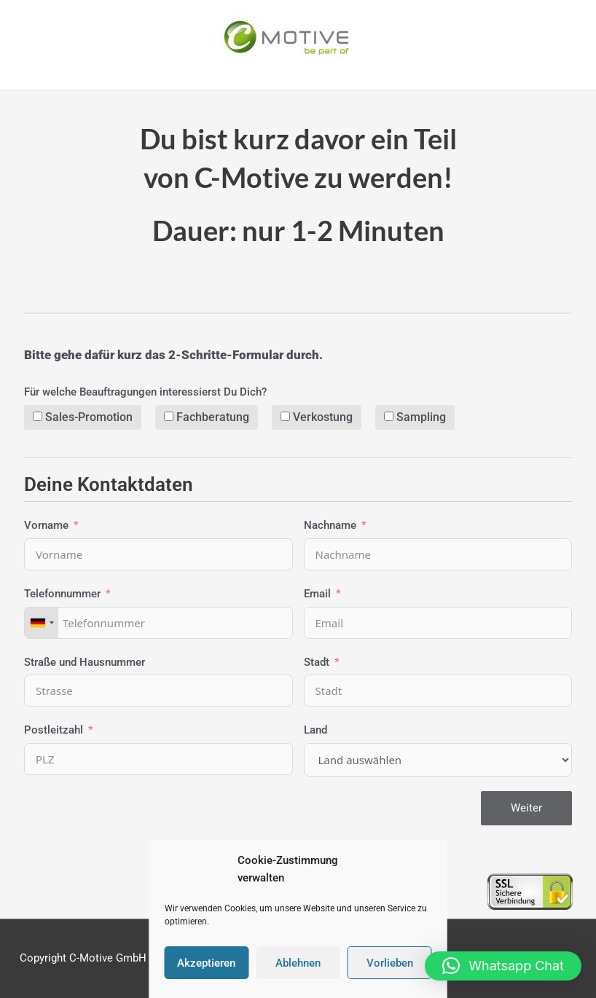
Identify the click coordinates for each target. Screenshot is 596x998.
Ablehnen (298, 963)
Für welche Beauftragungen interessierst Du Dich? (145, 391)
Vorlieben (389, 963)
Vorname (46, 525)
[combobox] (41, 623)
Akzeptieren (206, 963)
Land (315, 730)
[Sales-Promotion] (37, 416)
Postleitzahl (53, 730)
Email (317, 593)
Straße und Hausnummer (84, 662)
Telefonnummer (62, 593)
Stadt (316, 662)
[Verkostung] (285, 416)
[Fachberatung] (168, 416)
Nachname (330, 525)
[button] (503, 966)
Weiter (526, 807)
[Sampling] (388, 416)
